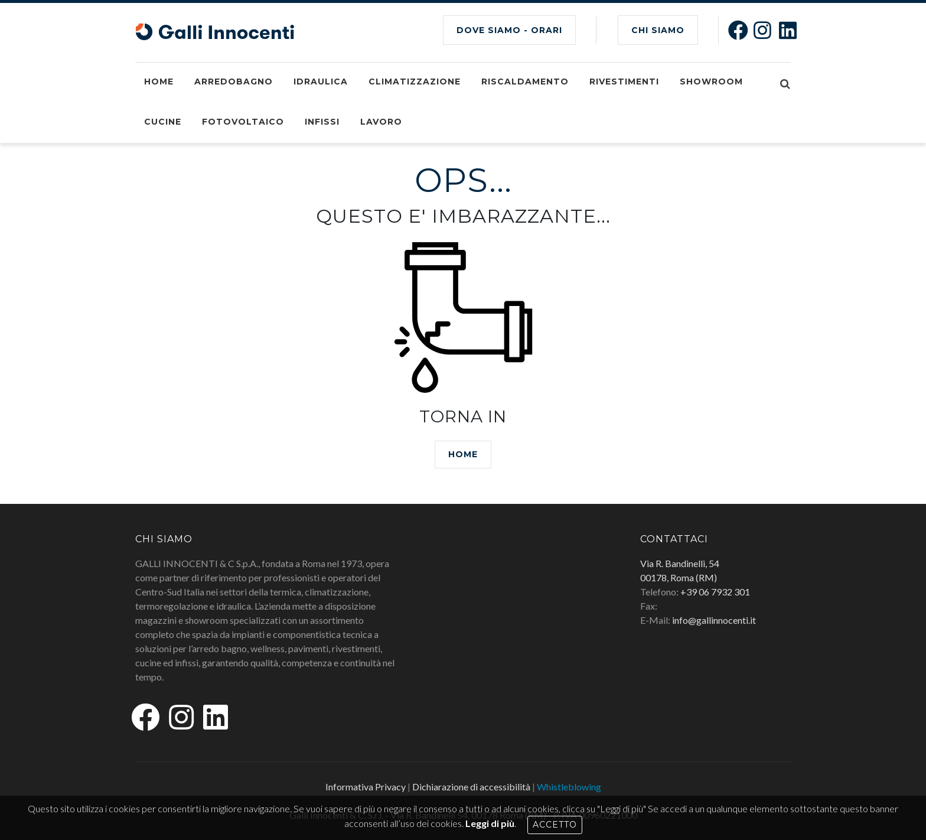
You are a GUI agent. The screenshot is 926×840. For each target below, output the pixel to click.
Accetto (555, 824)
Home (159, 81)
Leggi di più (489, 823)
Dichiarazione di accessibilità (471, 786)
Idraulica (321, 81)
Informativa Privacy (365, 786)
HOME (463, 454)
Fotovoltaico (243, 121)
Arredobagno (233, 81)
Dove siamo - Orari (509, 30)
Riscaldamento (525, 81)
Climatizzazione (415, 81)
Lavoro (381, 121)
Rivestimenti (624, 81)
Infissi (322, 121)
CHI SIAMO (657, 30)
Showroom (711, 81)
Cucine (162, 121)
